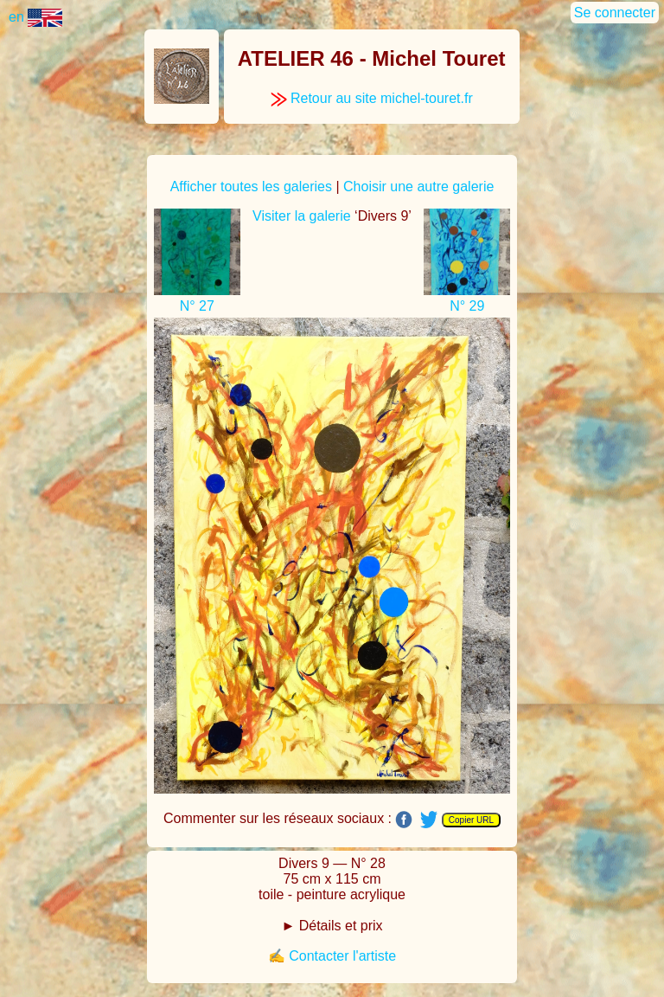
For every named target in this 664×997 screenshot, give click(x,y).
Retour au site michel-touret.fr (372, 98)
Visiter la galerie (301, 216)
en (35, 17)
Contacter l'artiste (342, 956)
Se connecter (614, 12)
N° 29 (467, 306)
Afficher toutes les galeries (251, 186)
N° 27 (197, 306)
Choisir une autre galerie (418, 186)
